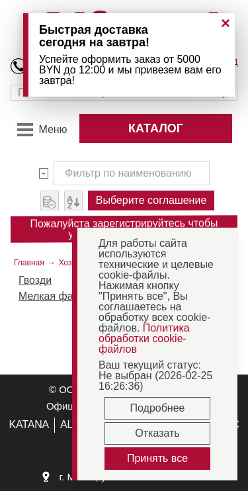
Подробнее (157, 408)
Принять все (157, 458)
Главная (29, 263)
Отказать (157, 433)
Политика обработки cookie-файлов (144, 338)
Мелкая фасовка (60, 296)
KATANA (29, 424)
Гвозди (35, 280)
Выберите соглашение (151, 200)
